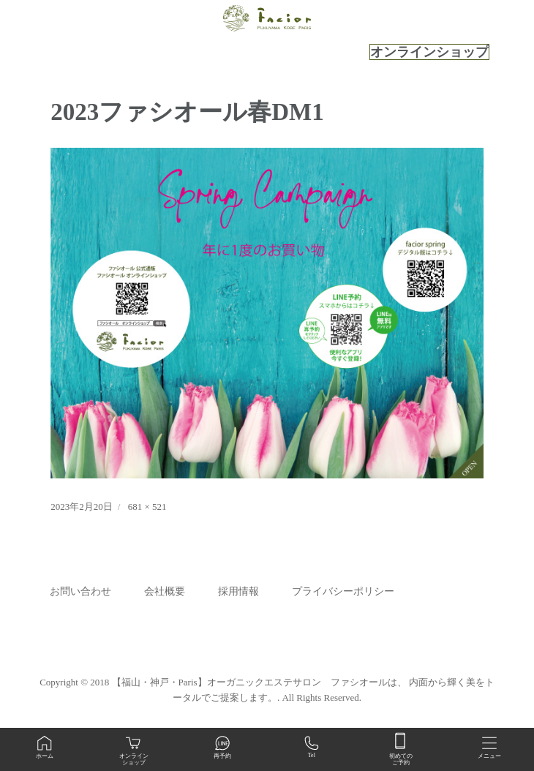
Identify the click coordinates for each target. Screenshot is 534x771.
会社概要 (164, 591)
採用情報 (238, 591)
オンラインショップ (429, 52)
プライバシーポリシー (343, 591)
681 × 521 (147, 506)
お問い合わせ (80, 591)
